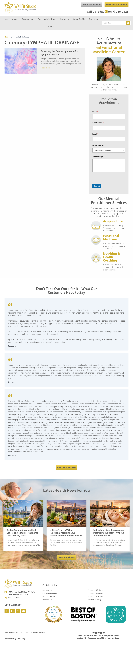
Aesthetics (64, 19)
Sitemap (21, 639)
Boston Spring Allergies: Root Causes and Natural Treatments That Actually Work (22, 533)
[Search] (128, 23)
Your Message (97, 157)
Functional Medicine (46, 19)
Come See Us (79, 19)
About (15, 19)
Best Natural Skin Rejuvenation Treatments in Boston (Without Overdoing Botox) (108, 533)
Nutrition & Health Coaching (111, 257)
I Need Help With (98, 145)
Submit (97, 186)
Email (95, 134)
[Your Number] (108, 127)
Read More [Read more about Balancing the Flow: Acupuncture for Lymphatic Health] (46, 68)
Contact (51, 27)
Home (5, 19)
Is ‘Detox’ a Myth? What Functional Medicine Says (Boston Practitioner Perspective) (66, 533)
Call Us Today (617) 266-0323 (107, 11)
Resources (93, 19)
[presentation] (108, 182)
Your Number (98, 123)
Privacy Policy (10, 639)
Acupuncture (27, 19)
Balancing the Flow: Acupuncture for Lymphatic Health (59, 53)
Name (95, 112)
